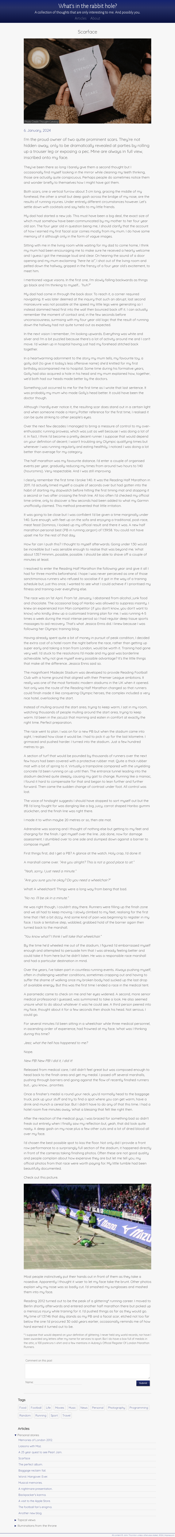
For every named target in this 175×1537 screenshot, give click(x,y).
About (95, 18)
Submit (143, 1383)
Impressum (169, 1535)
